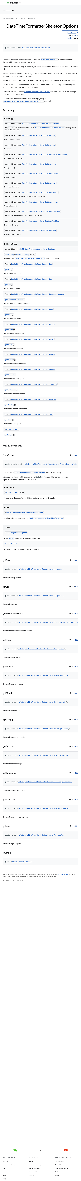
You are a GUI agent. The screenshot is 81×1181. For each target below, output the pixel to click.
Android (5, 1161)
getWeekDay (9, 405)
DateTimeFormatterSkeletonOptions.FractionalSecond (44, 154)
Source (5, 1172)
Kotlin (69, 38)
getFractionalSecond (14, 300)
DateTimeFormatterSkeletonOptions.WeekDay (40, 221)
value (11, 538)
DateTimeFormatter (49, 60)
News (4, 1175)
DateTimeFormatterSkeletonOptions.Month (39, 183)
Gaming (32, 1161)
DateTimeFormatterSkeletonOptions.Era (38, 145)
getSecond (9, 375)
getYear (8, 420)
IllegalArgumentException (16, 533)
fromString (9, 255)
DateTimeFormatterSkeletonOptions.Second (40, 202)
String (26, 255)
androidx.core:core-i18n (70, 30)
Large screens (59, 1161)
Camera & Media (34, 1172)
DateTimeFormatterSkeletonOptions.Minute (40, 173)
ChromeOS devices (61, 1168)
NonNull (20, 249)
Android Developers (9, 18)
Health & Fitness (34, 1168)
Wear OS (58, 1165)
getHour (8, 315)
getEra (7, 285)
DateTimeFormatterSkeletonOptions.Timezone (41, 211)
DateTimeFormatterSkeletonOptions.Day (38, 135)
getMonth (8, 345)
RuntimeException (12, 544)
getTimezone (10, 390)
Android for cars (60, 1172)
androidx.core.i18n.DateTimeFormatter (46, 518)
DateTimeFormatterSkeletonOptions (36, 48)
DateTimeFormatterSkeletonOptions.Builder (40, 124)
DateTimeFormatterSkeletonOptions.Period (40, 192)
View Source (72, 33)
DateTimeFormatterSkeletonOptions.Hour (39, 164)
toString (8, 435)
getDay (7, 270)
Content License (62, 874)
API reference (9, 11)
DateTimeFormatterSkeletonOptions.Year (39, 231)
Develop (20, 18)
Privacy (31, 1175)
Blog (4, 1179)
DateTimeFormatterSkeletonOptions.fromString (23, 101)
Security (5, 1168)
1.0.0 (76, 35)
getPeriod (9, 360)
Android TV (59, 1175)
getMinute (9, 330)
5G (30, 1179)
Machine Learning (35, 1165)
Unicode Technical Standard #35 (37, 92)
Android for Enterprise (10, 1165)
